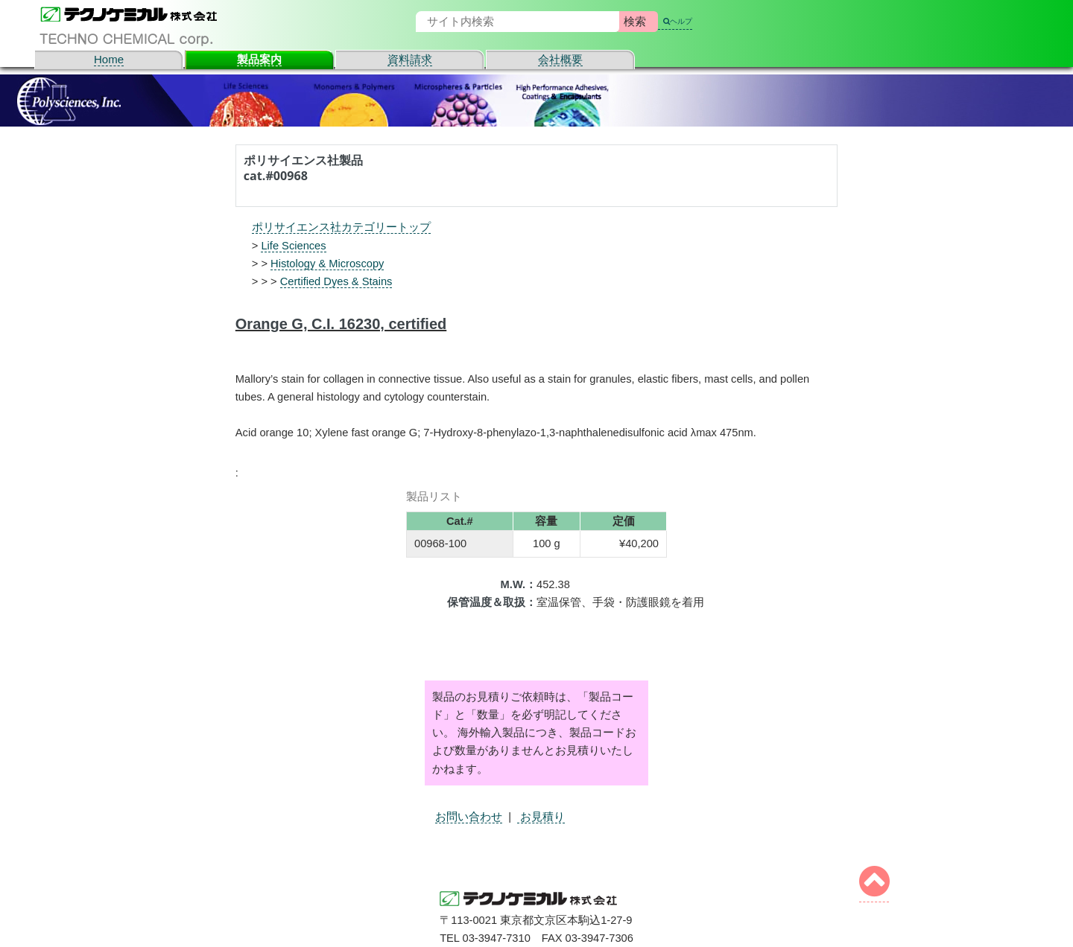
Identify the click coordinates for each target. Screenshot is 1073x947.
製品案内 (259, 59)
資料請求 (409, 59)
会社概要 (560, 59)
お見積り (541, 817)
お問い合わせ (468, 817)
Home (109, 59)
